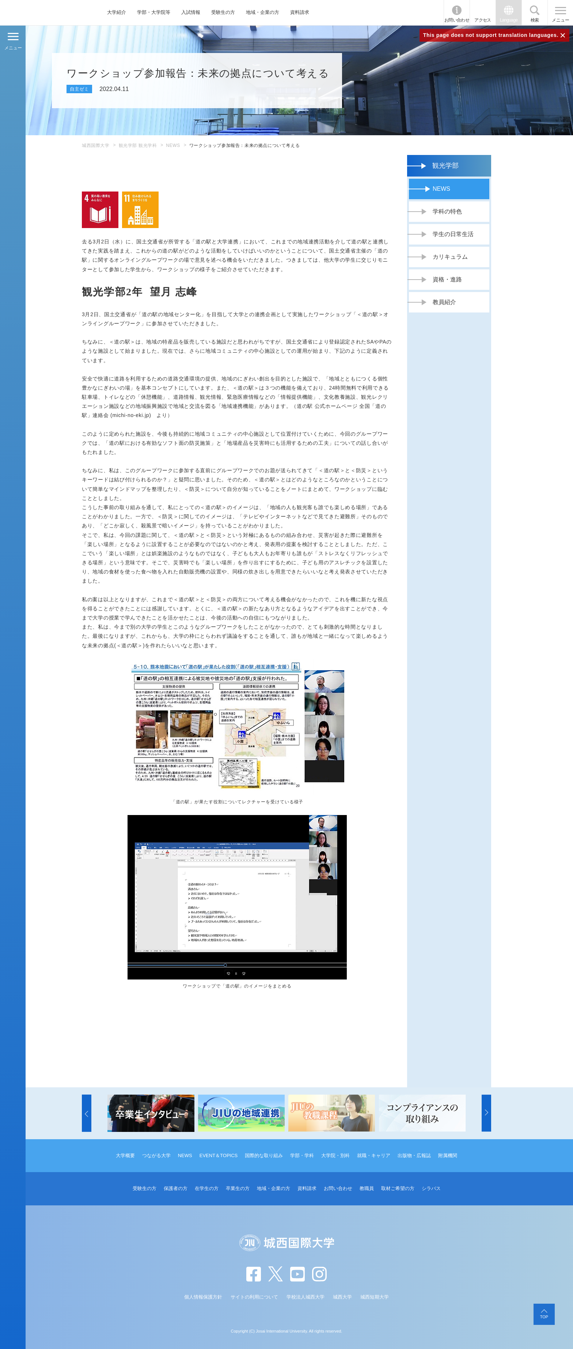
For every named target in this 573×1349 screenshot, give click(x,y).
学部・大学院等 (153, 12)
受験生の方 (223, 12)
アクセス (482, 20)
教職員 (367, 1188)
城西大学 (342, 1297)
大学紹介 (116, 12)
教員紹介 (444, 302)
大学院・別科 (335, 1155)
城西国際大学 (96, 145)
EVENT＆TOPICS (219, 1155)
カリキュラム (450, 257)
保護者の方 (175, 1188)
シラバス (431, 1188)
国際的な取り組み (264, 1155)
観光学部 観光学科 (138, 145)
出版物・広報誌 (414, 1155)
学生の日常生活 (453, 234)
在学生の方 (207, 1188)
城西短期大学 (374, 1297)
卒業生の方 (238, 1188)
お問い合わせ (456, 20)
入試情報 (190, 12)
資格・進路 (447, 279)
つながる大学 (156, 1155)
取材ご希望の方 (397, 1188)
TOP (544, 1317)
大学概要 (125, 1155)
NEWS (173, 145)
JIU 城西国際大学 (43, 12)
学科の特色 (447, 211)
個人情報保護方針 (203, 1297)
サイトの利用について (254, 1297)
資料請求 (299, 12)
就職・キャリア (373, 1155)
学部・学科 (302, 1155)
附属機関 (447, 1155)
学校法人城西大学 (305, 1297)
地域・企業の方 (262, 12)
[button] (86, 1113)
